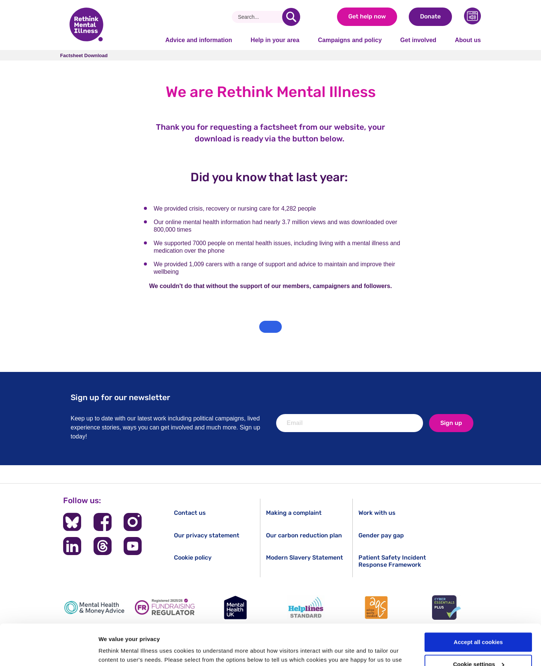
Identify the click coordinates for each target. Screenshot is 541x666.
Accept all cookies (478, 604)
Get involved (418, 40)
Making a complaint (294, 512)
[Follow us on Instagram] (133, 522)
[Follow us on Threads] (103, 546)
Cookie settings (478, 626)
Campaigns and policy (350, 40)
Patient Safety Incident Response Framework (392, 561)
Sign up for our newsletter (120, 397)
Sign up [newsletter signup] (451, 422)
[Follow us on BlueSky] (72, 522)
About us (468, 40)
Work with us (377, 512)
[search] (291, 17)
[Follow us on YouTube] (133, 546)
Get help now (367, 16)
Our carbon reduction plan (304, 535)
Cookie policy (193, 557)
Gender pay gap (381, 535)
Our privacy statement (206, 535)
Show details (115, 651)
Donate (430, 16)
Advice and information (198, 40)
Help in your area (275, 40)
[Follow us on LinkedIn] (72, 546)
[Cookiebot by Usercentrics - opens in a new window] (49, 651)
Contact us (190, 512)
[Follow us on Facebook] (103, 522)
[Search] (260, 17)
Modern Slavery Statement (304, 557)
